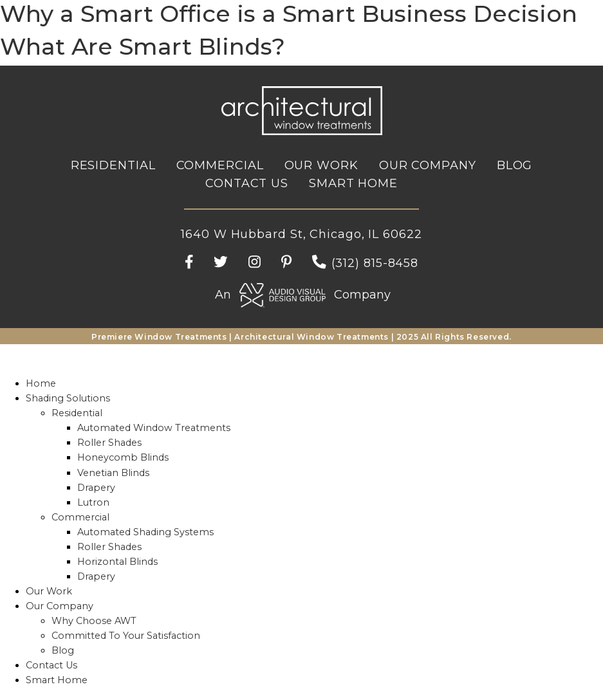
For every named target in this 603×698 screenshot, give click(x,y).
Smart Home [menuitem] (57, 680)
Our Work (321, 165)
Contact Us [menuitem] (51, 665)
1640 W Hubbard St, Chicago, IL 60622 (301, 234)
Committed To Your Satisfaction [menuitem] (125, 635)
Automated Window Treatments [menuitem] (153, 428)
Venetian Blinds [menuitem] (113, 473)
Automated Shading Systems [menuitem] (145, 532)
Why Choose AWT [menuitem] (93, 621)
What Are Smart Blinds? (142, 46)
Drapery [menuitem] (96, 487)
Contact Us (246, 183)
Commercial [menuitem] (80, 517)
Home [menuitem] (41, 383)
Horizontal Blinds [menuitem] (117, 561)
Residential (113, 165)
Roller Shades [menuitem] (109, 442)
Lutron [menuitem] (93, 502)
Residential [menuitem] (76, 413)
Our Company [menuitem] (59, 606)
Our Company (427, 165)
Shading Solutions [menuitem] (68, 398)
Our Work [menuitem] (49, 591)
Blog (515, 165)
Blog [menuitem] (62, 650)
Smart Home (353, 183)
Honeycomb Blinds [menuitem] (123, 457)
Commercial (220, 165)
